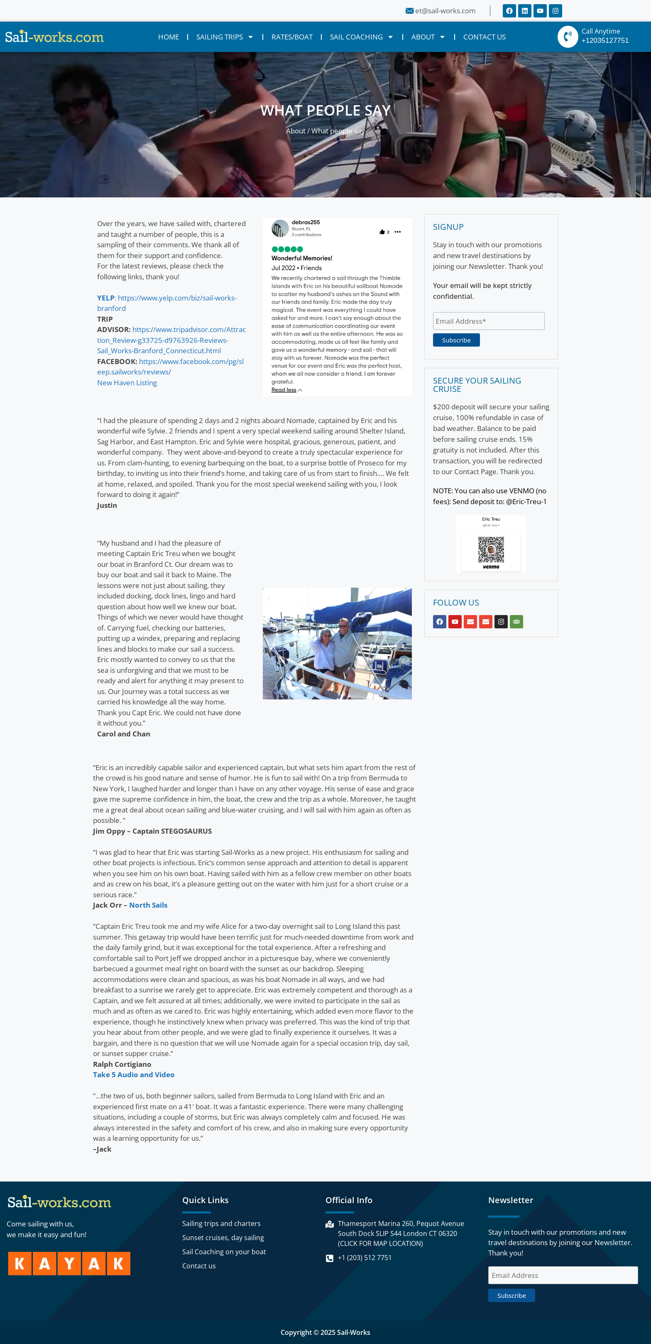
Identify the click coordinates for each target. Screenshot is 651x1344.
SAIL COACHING (362, 36)
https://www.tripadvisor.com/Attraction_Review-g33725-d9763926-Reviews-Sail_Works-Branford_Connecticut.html (171, 340)
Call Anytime (601, 31)
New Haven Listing (127, 382)
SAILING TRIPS (225, 36)
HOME (168, 37)
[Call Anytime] (568, 37)
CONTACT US (484, 37)
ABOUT (428, 36)
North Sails (148, 905)
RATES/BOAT (292, 37)
